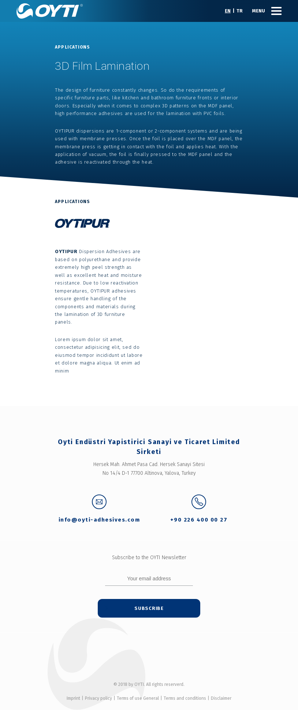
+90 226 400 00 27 (199, 509)
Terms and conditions (185, 698)
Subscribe (149, 608)
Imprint (73, 698)
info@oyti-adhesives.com (99, 509)
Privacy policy (98, 698)
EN (228, 11)
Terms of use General (138, 698)
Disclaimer (221, 698)
